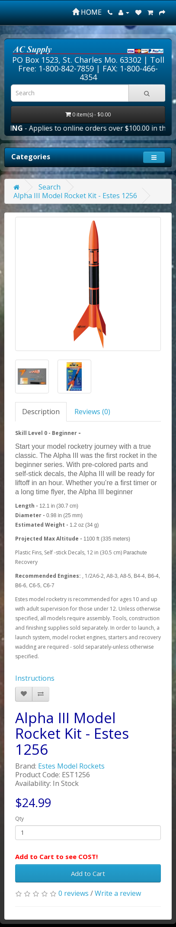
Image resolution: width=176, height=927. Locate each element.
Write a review (118, 893)
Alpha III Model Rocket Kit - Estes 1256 (75, 195)
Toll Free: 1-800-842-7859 (91, 64)
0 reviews (73, 893)
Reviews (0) (92, 411)
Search (49, 187)
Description (41, 411)
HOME (87, 12)
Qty (19, 818)
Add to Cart (88, 873)
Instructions (34, 678)
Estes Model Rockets (71, 766)
